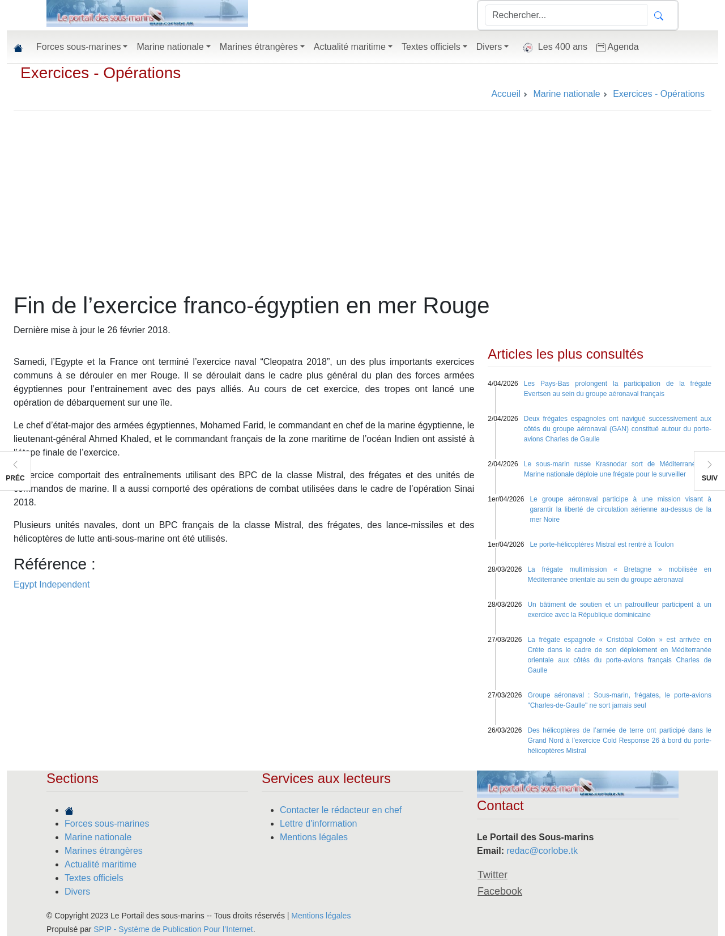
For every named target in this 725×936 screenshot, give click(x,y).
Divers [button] (489, 47)
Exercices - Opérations (100, 73)
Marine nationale (98, 837)
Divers (77, 891)
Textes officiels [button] (431, 47)
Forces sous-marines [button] (78, 47)
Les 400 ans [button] (552, 47)
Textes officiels (94, 878)
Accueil (506, 94)
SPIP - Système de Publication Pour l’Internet (173, 929)
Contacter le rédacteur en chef (341, 810)
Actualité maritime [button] (350, 47)
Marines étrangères (104, 851)
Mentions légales (314, 837)
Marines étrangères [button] (259, 47)
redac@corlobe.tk (542, 851)
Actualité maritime (101, 864)
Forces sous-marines (107, 823)
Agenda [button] (617, 47)
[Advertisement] (362, 206)
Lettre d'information (318, 823)
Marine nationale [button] (170, 47)
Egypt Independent (51, 584)
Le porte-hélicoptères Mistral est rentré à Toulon (601, 544)
